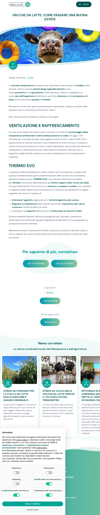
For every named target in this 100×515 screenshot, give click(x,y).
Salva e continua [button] (32, 504)
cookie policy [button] (41, 448)
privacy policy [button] (22, 440)
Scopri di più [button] (33, 510)
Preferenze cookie (67, 497)
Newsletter (50, 322)
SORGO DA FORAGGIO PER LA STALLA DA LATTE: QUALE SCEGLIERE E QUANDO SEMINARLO (18, 395)
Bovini (50, 292)
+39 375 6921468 (36, 263)
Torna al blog (50, 300)
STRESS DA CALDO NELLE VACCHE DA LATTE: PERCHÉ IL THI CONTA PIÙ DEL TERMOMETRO (58, 395)
